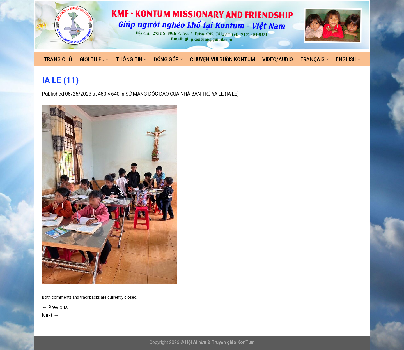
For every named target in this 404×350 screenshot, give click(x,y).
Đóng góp (168, 59)
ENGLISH (348, 59)
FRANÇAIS (314, 59)
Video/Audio (277, 59)
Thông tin (131, 59)
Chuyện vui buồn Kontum (222, 59)
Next (50, 315)
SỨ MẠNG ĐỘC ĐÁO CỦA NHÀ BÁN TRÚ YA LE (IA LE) (182, 94)
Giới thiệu (94, 59)
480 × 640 (109, 94)
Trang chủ (58, 59)
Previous (55, 307)
